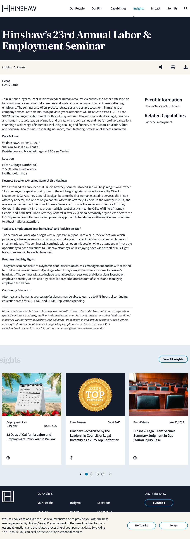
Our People (45, 503)
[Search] (185, 8)
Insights (75, 503)
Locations (103, 503)
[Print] (173, 67)
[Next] (109, 474)
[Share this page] (160, 67)
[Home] (24, 8)
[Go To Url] (8, 458)
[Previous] (80, 474)
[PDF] (186, 67)
